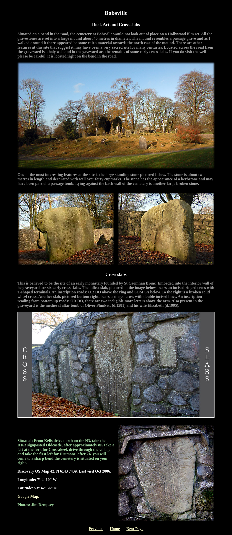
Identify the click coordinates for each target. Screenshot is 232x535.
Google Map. (28, 496)
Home (115, 529)
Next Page (134, 529)
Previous (96, 529)
